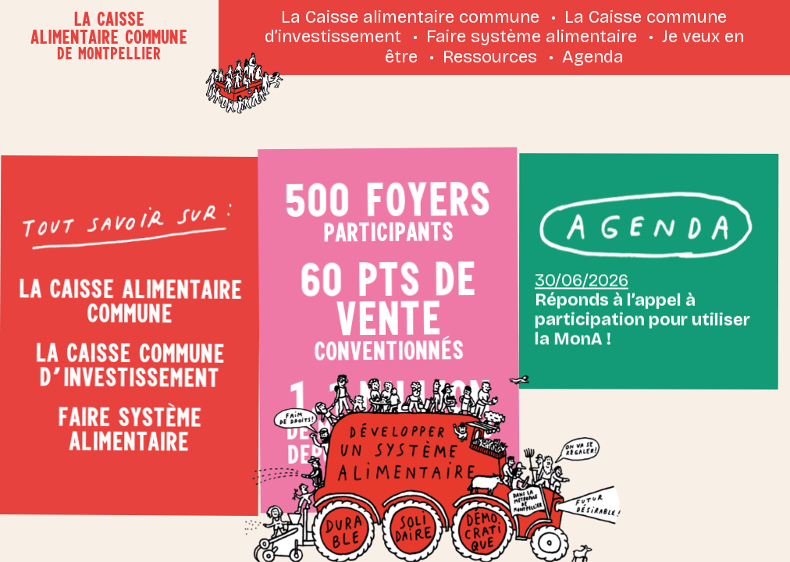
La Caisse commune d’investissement (129, 363)
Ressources (490, 57)
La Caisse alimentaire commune (410, 17)
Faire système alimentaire (531, 37)
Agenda (593, 57)
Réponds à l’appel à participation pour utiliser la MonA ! (641, 297)
